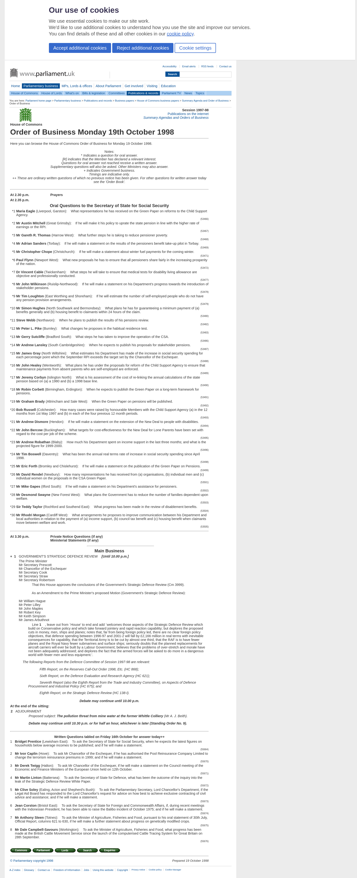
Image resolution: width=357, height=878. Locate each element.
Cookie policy (155, 870)
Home (15, 86)
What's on (72, 93)
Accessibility (169, 66)
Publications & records (143, 93)
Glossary (29, 870)
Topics (200, 93)
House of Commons (24, 93)
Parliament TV (171, 93)
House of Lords (51, 93)
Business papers (124, 100)
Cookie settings (195, 48)
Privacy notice (138, 870)
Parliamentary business (41, 86)
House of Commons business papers (158, 100)
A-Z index (15, 870)
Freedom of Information (66, 870)
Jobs (86, 870)
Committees (116, 93)
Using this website (103, 870)
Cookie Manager (173, 870)
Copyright (122, 870)
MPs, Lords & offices (77, 86)
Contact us (225, 66)
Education (168, 86)
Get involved (134, 86)
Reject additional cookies (143, 48)
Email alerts (189, 66)
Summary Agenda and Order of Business (205, 100)
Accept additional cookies (80, 48)
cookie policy (180, 33)
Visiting (152, 86)
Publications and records (98, 100)
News (188, 93)
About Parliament (108, 86)
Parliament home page (38, 100)
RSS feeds (207, 66)
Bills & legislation (93, 93)
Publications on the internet (188, 114)
